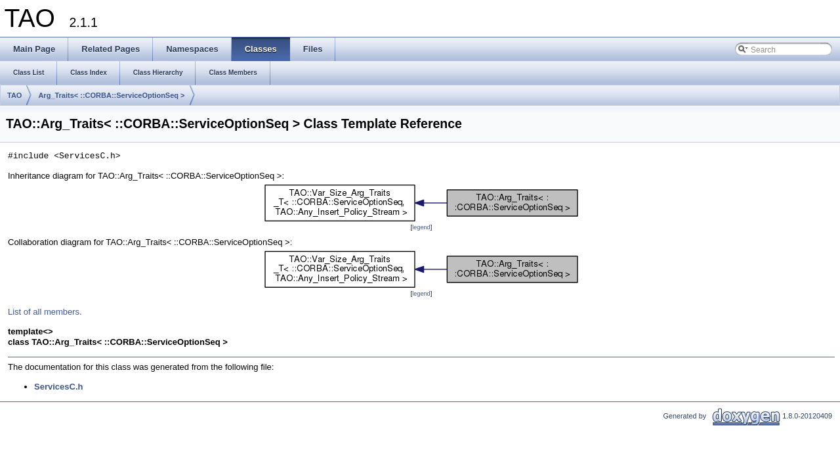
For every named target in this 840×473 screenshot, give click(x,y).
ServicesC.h (58, 387)
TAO (14, 95)
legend (421, 227)
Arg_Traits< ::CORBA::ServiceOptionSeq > (111, 95)
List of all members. (45, 312)
